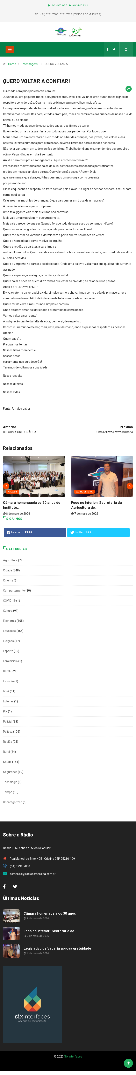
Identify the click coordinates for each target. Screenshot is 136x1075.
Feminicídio (10, 661)
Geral (6, 671)
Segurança (10, 772)
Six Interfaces (73, 1056)
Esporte (8, 651)
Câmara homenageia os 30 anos (50, 913)
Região (7, 741)
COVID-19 (9, 600)
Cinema (8, 580)
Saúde (7, 761)
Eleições (8, 641)
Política (8, 731)
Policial (7, 721)
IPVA (6, 691)
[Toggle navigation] (9, 49)
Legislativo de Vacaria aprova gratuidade (57, 948)
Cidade (12, 491)
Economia (9, 620)
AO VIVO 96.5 (58, 5)
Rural (6, 751)
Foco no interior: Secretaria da (49, 930)
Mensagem (30, 64)
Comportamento (14, 590)
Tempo (7, 792)
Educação (9, 630)
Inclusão (8, 681)
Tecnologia (10, 782)
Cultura (8, 610)
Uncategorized (12, 802)
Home (12, 64)
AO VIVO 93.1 (78, 5)
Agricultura (84, 491)
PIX (5, 711)
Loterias (8, 701)
